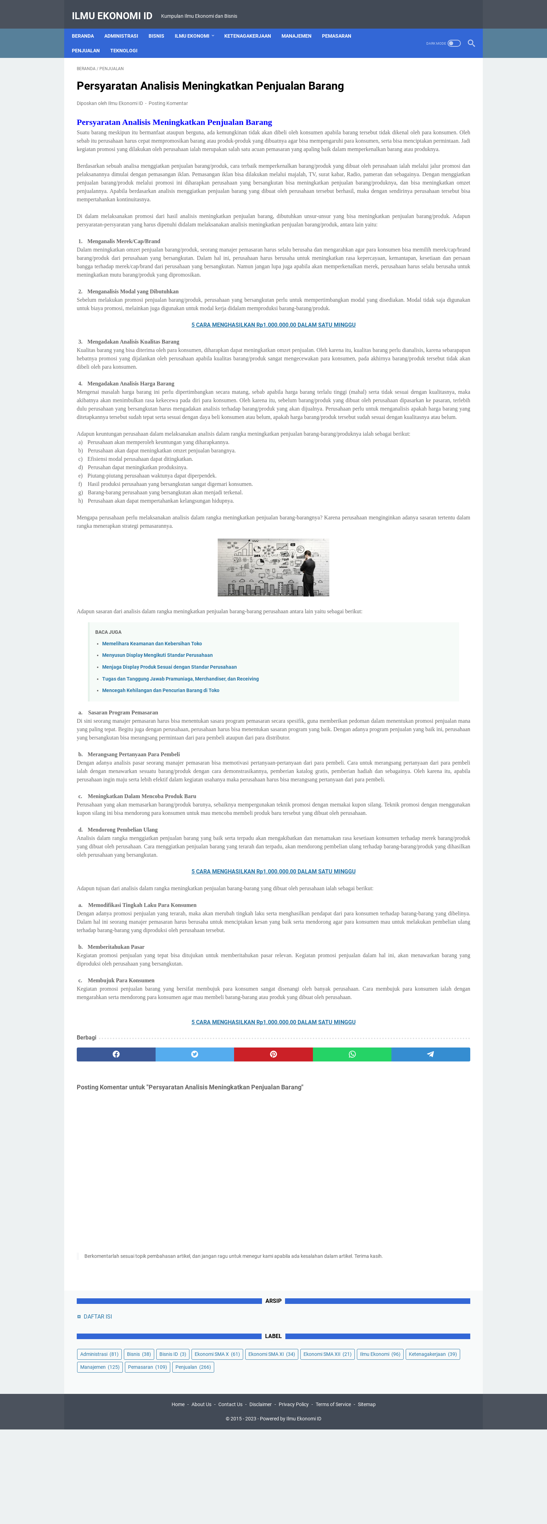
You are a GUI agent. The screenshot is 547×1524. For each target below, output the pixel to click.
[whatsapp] (261, 1240)
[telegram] (314, 1240)
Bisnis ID (382, 127)
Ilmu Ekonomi (197, 24)
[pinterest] (208, 1240)
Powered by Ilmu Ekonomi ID (290, 1513)
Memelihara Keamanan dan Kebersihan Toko (152, 762)
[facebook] (103, 1240)
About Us (201, 1499)
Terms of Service (333, 1499)
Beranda (88, 24)
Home (178, 1499)
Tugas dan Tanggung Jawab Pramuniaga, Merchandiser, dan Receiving (180, 798)
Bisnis (161, 24)
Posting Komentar (168, 113)
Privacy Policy (294, 1499)
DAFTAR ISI (387, 77)
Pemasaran (341, 24)
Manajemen (301, 24)
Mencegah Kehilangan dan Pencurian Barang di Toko (160, 809)
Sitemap (367, 1499)
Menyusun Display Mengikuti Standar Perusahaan (157, 774)
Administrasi (126, 24)
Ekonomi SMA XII (393, 153)
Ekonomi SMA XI (392, 140)
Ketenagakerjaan (252, 24)
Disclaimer (260, 1499)
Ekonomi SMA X (427, 127)
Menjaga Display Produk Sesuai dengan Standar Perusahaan (169, 786)
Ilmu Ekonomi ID (117, 8)
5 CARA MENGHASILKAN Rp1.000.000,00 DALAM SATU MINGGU (209, 401)
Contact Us (230, 1499)
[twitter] (155, 1240)
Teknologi (128, 39)
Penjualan (91, 39)
